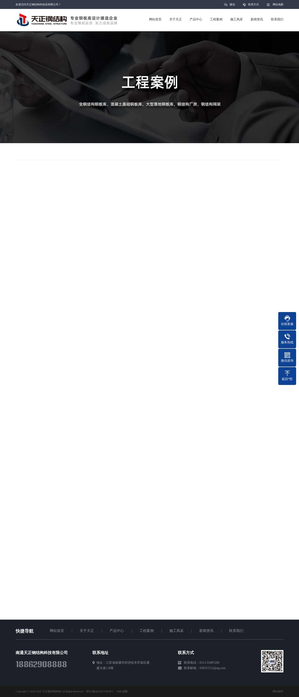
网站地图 (278, 4)
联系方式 (253, 4)
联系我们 (236, 631)
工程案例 (146, 631)
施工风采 (176, 631)
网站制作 (278, 691)
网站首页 (57, 631)
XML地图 (122, 691)
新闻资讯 (206, 631)
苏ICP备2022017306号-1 (100, 691)
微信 (232, 6)
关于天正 (87, 631)
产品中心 (117, 631)
